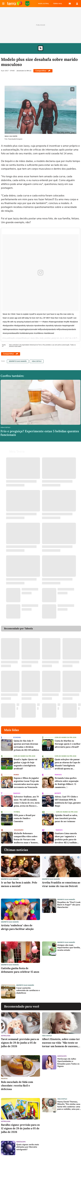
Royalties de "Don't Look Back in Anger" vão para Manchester (68, 905)
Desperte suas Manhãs (18, 361)
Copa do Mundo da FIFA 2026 (27, 3)
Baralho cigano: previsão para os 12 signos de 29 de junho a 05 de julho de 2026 (20, 1128)
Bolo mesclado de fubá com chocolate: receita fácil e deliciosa (17, 1085)
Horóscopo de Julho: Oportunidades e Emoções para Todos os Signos (68, 1063)
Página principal (14, 4)
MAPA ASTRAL (43, 4)
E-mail (70, 4)
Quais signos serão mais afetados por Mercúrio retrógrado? (27, 1147)
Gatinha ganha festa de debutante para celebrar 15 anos (20, 970)
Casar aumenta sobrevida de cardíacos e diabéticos (28, 990)
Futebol (17, 812)
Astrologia (5, 1036)
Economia (17, 737)
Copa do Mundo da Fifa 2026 (65, 737)
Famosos (58, 775)
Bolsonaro (18, 830)
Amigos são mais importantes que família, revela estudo (68, 947)
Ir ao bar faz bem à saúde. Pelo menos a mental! (19, 884)
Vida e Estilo (37, 361)
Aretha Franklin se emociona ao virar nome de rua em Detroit (61, 884)
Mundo (16, 775)
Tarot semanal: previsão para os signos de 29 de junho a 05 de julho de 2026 (20, 1042)
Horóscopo (21, 1142)
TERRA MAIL (57, 4)
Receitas (4, 1079)
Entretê (58, 793)
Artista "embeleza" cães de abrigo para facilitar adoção (17, 927)
